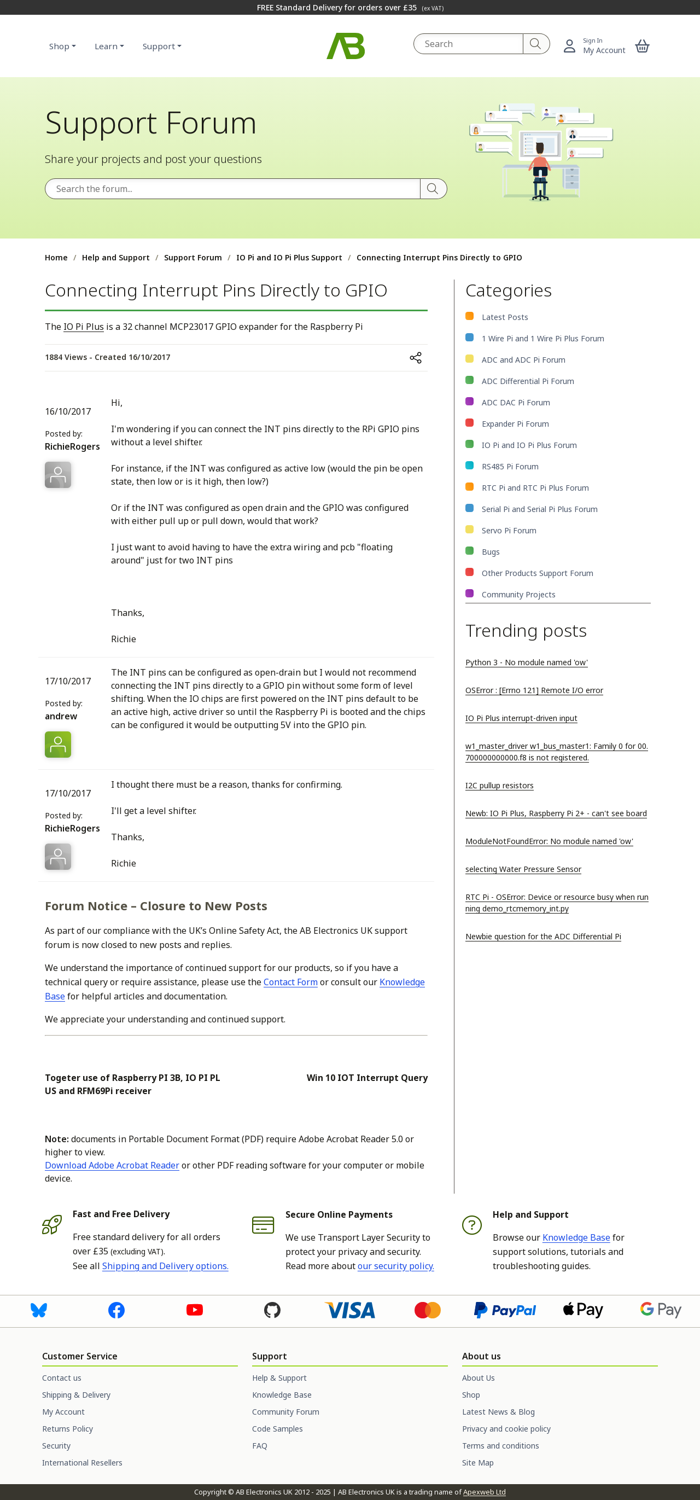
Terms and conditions (500, 1445)
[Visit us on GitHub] (272, 1309)
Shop (59, 45)
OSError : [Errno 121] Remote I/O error (534, 690)
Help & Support (279, 1378)
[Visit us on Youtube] (194, 1309)
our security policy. (396, 1266)
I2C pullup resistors (499, 785)
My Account (63, 1411)
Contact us (61, 1378)
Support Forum (193, 257)
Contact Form (291, 982)
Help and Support (116, 257)
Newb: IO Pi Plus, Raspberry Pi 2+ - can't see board (556, 813)
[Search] (536, 43)
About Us (478, 1378)
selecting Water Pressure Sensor (523, 869)
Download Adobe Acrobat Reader (112, 1165)
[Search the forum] (233, 188)
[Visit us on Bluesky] (39, 1309)
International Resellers (82, 1462)
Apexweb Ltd (484, 1492)
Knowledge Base (576, 1237)
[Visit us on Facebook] (116, 1309)
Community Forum (285, 1411)
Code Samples (277, 1428)
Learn (106, 45)
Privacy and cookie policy (506, 1428)
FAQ (259, 1445)
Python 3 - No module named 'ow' (526, 662)
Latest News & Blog (498, 1411)
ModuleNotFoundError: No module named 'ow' (549, 841)
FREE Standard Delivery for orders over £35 (350, 7)
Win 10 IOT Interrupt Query (367, 1078)
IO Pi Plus (83, 327)
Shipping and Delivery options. (165, 1266)
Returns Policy (67, 1428)
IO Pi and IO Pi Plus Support (289, 257)
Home (56, 257)
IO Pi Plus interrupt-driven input (521, 718)
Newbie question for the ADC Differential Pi (543, 936)
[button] (642, 46)
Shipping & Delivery (76, 1394)
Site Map (478, 1462)
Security (56, 1445)
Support (159, 45)
